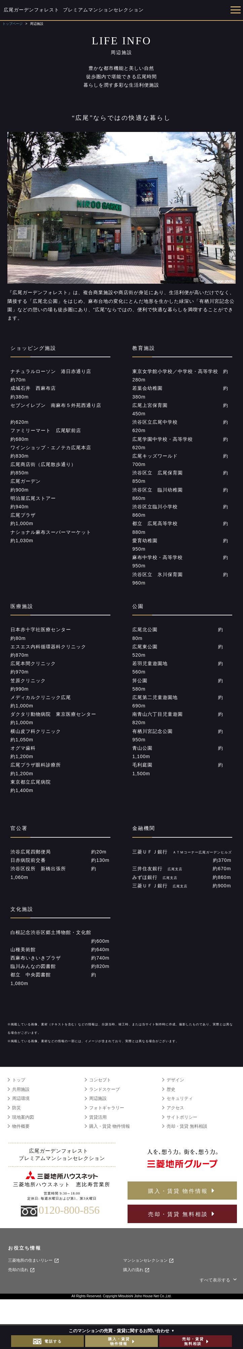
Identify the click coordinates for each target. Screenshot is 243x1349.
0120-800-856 (69, 1210)
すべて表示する (219, 1280)
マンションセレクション (148, 1260)
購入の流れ (136, 1270)
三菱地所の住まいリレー (33, 1260)
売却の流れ (21, 1270)
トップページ (12, 24)
